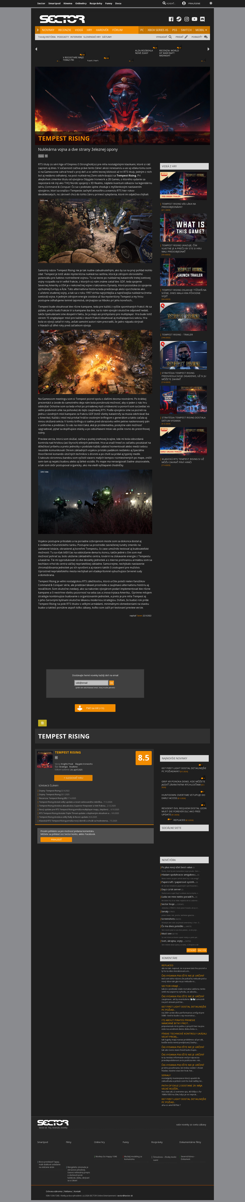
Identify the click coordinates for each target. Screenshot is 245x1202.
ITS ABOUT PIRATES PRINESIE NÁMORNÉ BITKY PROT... (178, 1021)
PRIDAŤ (179, 36)
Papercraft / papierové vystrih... (178, 881)
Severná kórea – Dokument (188, 1158)
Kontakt (77, 1191)
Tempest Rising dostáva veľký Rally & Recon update (63, 817)
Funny (108, 3)
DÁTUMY (107, 36)
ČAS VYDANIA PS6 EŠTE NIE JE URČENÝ (183, 975)
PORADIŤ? (197, 36)
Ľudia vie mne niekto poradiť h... (178, 896)
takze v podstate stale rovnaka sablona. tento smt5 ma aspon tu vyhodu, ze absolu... (183, 990)
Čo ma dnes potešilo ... (173, 926)
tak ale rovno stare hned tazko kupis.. (179, 1050)
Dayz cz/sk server (171, 889)
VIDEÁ (79, 30)
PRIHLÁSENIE (194, 3)
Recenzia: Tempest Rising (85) (53, 798)
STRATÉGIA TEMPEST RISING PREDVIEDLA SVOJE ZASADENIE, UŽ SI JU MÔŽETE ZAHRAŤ (184, 376)
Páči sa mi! (95, 708)
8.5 (143, 757)
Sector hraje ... (169, 904)
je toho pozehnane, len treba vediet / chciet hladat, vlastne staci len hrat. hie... (182, 1069)
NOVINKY (48, 30)
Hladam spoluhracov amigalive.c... (179, 874)
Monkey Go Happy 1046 (106, 1156)
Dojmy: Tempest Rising (49, 790)
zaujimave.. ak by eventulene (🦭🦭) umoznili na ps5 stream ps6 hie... (183, 1000)
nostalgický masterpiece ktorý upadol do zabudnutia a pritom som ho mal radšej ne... (182, 1079)
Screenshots (168, 918)
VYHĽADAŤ (161, 36)
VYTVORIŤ (191, 950)
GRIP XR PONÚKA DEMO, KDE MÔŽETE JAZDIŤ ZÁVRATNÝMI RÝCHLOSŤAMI (183, 783)
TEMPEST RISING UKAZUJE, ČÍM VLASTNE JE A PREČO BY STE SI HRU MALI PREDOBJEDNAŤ (182, 248)
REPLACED (179, 819)
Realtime (73, 766)
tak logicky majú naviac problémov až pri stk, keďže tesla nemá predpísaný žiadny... (182, 1041)
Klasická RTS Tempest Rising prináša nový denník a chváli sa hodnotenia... (74, 820)
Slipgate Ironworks (84, 763)
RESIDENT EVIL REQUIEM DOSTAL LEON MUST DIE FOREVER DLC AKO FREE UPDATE (184, 811)
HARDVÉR (102, 30)
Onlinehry (81, 3)
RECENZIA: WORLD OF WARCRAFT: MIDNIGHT (169, 53)
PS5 (174, 30)
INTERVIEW (76, 36)
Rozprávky (96, 3)
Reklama (68, 1191)
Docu (118, 3)
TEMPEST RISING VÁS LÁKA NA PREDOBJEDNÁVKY (179, 205)
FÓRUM (117, 30)
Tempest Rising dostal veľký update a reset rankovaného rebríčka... (71, 801)
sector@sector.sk (125, 1195)
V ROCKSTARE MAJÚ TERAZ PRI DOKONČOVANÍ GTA (73, 60)
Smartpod (54, 3)
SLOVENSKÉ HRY (92, 36)
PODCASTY (63, 36)
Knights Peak (67, 763)
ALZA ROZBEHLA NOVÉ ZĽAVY (144, 51)
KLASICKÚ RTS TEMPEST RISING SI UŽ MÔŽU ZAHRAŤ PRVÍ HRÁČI (183, 460)
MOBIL (199, 30)
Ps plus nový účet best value (176, 867)
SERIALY (166, 1075)
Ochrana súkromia (54, 1191)
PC (142, 30)
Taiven (139, 615)
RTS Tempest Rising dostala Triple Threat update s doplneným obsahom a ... (75, 813)
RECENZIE (64, 30)
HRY (89, 30)
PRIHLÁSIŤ (56, 839)
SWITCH (186, 30)
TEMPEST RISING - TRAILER (177, 334)
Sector (41, 3)
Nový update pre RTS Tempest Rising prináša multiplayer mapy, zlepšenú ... (74, 809)
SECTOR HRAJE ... (171, 985)
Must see (166, 933)
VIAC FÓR (202, 950)
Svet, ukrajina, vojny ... (173, 940)
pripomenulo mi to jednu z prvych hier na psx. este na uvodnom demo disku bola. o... (183, 1027)
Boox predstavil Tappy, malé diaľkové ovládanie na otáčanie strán (49, 1164)
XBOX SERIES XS (158, 30)
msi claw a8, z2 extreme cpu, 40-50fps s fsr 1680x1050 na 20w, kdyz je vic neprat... (182, 1093)
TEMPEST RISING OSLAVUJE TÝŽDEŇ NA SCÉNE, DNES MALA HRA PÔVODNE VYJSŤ (184, 293)
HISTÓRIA (51, 36)
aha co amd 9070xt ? (171, 1105)
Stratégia (63, 766)
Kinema (68, 3)
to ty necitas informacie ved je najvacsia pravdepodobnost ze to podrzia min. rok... (181, 1059)
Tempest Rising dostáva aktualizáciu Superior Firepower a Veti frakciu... (73, 805)
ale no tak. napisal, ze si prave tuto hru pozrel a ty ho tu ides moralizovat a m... (184, 969)
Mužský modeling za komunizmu (133, 1158)
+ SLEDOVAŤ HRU (73, 777)
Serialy (164, 911)
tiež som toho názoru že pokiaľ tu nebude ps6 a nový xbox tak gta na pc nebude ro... (184, 980)
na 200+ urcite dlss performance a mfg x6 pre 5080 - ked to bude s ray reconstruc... (183, 1014)
